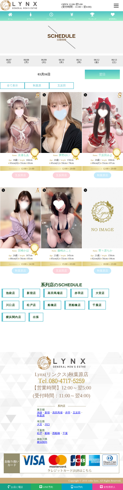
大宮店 (100, 293)
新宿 (47, 412)
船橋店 (52, 305)
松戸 (39, 433)
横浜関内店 (13, 317)
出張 (36, 317)
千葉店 (97, 305)
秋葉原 (37, 85)
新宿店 (31, 293)
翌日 (102, 74)
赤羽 (67, 412)
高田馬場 (57, 412)
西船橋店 (75, 305)
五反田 (61, 85)
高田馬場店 (55, 293)
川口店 (10, 305)
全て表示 (12, 85)
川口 (47, 424)
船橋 (47, 433)
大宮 (39, 424)
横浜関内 (42, 442)
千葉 (65, 433)
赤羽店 (79, 293)
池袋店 (10, 293)
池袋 (39, 412)
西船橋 (56, 433)
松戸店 (31, 305)
